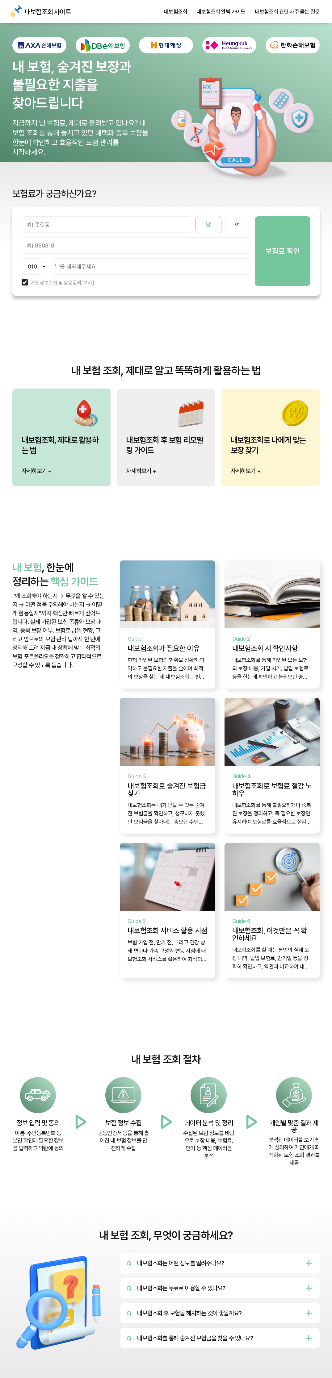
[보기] (87, 282)
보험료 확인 (283, 251)
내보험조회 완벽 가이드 (220, 12)
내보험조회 (175, 12)
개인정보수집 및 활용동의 (56, 282)
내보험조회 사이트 (15, 11)
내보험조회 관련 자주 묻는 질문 (287, 12)
